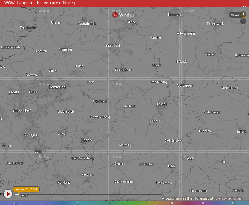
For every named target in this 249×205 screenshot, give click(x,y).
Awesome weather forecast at (202, 198)
